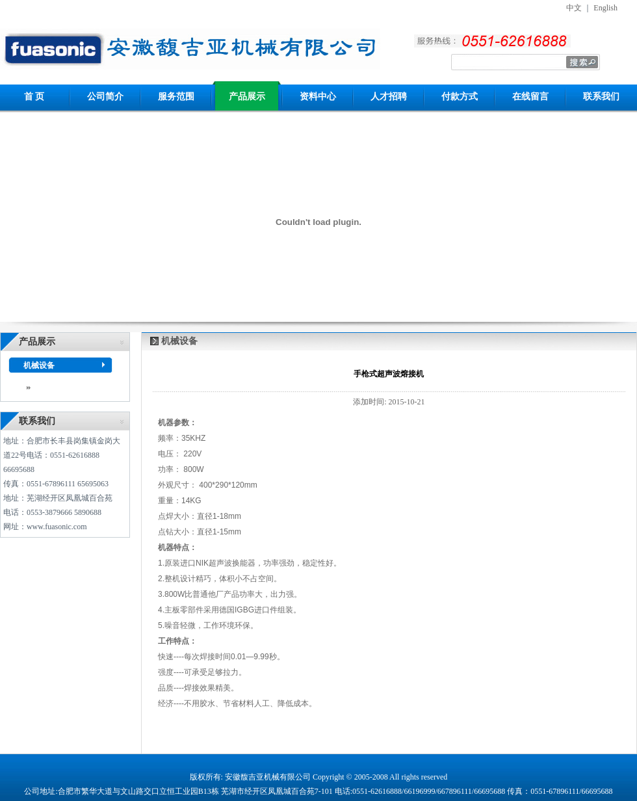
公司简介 (105, 96)
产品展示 (247, 96)
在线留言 (530, 96)
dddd (38, 386)
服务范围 (176, 96)
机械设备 (39, 365)
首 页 (34, 96)
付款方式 (459, 96)
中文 (574, 7)
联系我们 (601, 96)
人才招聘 (388, 96)
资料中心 (318, 96)
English (605, 7)
